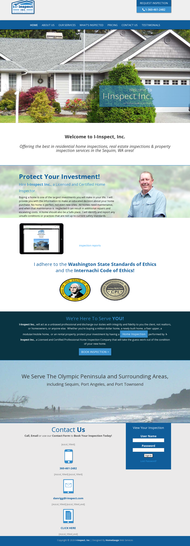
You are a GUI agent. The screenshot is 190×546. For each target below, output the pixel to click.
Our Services (67, 25)
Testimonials (151, 25)
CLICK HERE (68, 528)
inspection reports (90, 245)
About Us (48, 25)
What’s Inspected (91, 25)
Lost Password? (148, 461)
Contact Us (130, 25)
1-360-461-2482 (155, 9)
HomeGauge (112, 540)
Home (34, 25)
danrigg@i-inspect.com (68, 498)
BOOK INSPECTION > (95, 352)
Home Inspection (133, 334)
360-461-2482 (68, 468)
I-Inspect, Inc (83, 540)
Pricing (113, 25)
